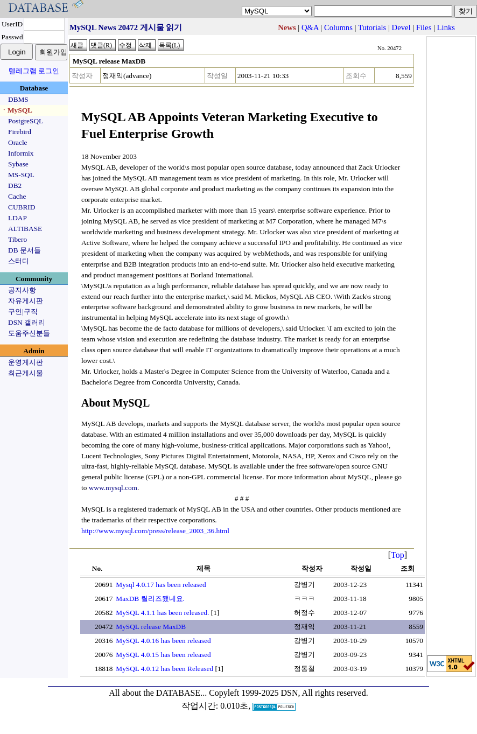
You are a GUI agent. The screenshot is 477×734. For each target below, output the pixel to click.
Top (397, 555)
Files (424, 27)
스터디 (18, 261)
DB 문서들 (24, 250)
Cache (17, 196)
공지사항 (22, 290)
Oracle (17, 142)
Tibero (17, 239)
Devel (401, 27)
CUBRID (21, 207)
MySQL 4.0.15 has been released (163, 655)
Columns (338, 27)
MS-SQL (21, 175)
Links (446, 27)
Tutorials (372, 27)
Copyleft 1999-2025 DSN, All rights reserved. (288, 692)
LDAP (17, 218)
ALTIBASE (25, 229)
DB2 (15, 185)
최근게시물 (25, 373)
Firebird (19, 132)
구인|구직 (23, 311)
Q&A (310, 27)
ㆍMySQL (16, 110)
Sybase (18, 164)
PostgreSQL (25, 121)
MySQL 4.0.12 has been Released (164, 669)
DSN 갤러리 (26, 322)
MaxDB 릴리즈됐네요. (150, 599)
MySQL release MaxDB (151, 627)
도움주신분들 (29, 333)
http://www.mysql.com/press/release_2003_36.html (155, 531)
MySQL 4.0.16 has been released (163, 641)
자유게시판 (25, 301)
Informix (20, 153)
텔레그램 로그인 (34, 71)
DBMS (18, 99)
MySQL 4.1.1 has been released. (162, 613)
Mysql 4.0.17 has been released (161, 585)
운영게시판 (25, 362)
